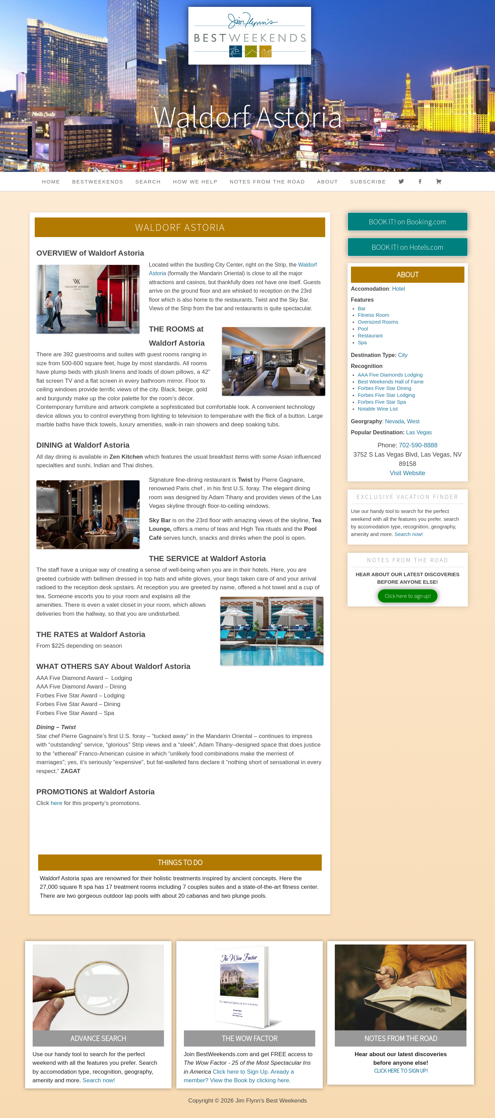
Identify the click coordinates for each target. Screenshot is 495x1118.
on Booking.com (407, 221)
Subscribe (368, 182)
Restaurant (370, 335)
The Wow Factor (249, 1038)
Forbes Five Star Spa (382, 402)
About (327, 182)
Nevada (394, 421)
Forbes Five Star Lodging (386, 395)
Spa (362, 342)
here (56, 803)
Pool (363, 329)
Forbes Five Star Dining (384, 388)
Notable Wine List (378, 409)
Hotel (398, 289)
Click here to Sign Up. (241, 1072)
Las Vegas (419, 432)
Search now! (409, 534)
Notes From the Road (400, 1038)
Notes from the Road (267, 182)
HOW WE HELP (195, 182)
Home (51, 182)
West (413, 421)
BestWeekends (97, 182)
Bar (362, 308)
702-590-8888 (418, 445)
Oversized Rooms (378, 322)
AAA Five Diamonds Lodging (390, 375)
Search (148, 182)
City (403, 355)
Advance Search (98, 1038)
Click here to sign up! (408, 595)
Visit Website (407, 473)
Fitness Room (373, 315)
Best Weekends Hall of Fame (391, 381)
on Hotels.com (407, 247)
